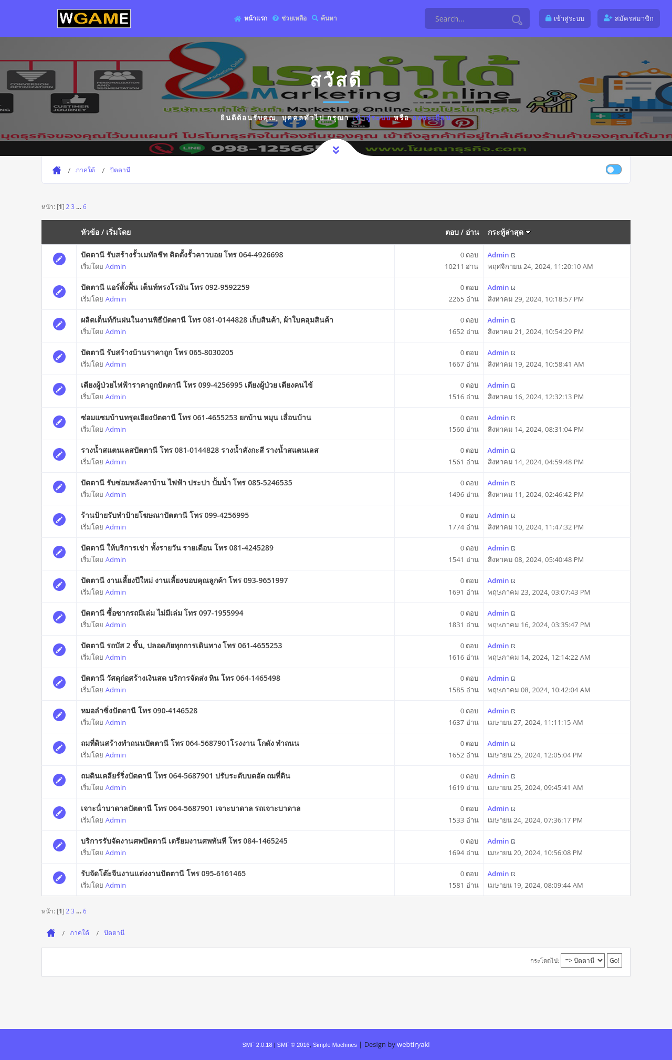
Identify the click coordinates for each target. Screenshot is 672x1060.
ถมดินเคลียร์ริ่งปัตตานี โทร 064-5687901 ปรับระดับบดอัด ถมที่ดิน (185, 776)
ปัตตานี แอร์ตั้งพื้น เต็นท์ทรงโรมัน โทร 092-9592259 (165, 287)
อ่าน (472, 232)
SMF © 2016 (293, 1045)
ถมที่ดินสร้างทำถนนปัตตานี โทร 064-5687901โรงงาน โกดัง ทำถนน (190, 743)
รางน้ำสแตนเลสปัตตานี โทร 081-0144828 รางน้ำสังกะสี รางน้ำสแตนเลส (200, 450)
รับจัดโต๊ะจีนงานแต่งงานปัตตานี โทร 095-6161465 (163, 873)
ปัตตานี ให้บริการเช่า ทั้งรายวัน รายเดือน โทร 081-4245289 (177, 548)
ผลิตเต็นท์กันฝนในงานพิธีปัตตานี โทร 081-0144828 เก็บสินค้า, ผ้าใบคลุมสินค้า (207, 320)
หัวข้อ (90, 232)
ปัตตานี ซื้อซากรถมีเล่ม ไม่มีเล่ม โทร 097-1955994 (162, 613)
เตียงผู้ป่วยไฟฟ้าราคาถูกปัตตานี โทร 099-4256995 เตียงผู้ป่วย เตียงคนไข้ (197, 385)
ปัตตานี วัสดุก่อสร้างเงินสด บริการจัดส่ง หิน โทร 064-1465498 (180, 678)
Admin (116, 266)
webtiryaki (413, 1044)
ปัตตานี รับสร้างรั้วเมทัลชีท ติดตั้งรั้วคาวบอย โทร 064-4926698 (182, 254)
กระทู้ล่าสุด (510, 232)
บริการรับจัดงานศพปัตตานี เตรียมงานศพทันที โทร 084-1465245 (184, 841)
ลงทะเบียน (432, 117)
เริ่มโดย (118, 232)
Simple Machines (335, 1045)
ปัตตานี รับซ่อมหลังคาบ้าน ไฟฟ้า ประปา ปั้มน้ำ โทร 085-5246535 (186, 482)
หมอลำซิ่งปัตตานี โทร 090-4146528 (139, 710)
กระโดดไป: (544, 960)
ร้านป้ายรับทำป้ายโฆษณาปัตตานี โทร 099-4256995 (165, 515)
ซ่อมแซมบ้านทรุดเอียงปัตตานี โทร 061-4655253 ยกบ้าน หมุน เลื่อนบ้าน (196, 417)
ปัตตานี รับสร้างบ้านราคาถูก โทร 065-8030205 (157, 352)
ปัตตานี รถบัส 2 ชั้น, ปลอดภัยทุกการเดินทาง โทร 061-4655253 (181, 645)
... (79, 206)
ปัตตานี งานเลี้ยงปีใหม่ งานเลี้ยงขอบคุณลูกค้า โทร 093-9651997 (184, 580)
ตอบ (452, 232)
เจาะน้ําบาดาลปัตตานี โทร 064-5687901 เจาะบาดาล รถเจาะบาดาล (191, 808)
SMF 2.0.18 (257, 1045)
